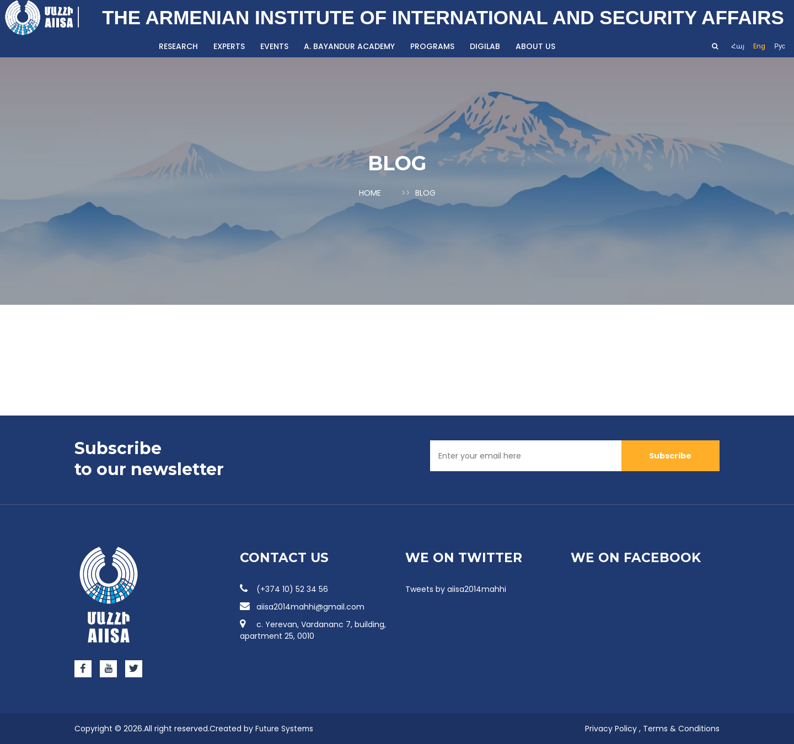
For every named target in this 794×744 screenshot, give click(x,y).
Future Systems (285, 728)
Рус (779, 46)
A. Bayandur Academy (349, 46)
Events (274, 46)
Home (370, 192)
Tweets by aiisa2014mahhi (455, 588)
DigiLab (485, 46)
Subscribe (670, 454)
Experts (229, 46)
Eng (759, 46)
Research (178, 46)
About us (535, 46)
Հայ (737, 46)
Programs (432, 46)
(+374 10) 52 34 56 (284, 588)
